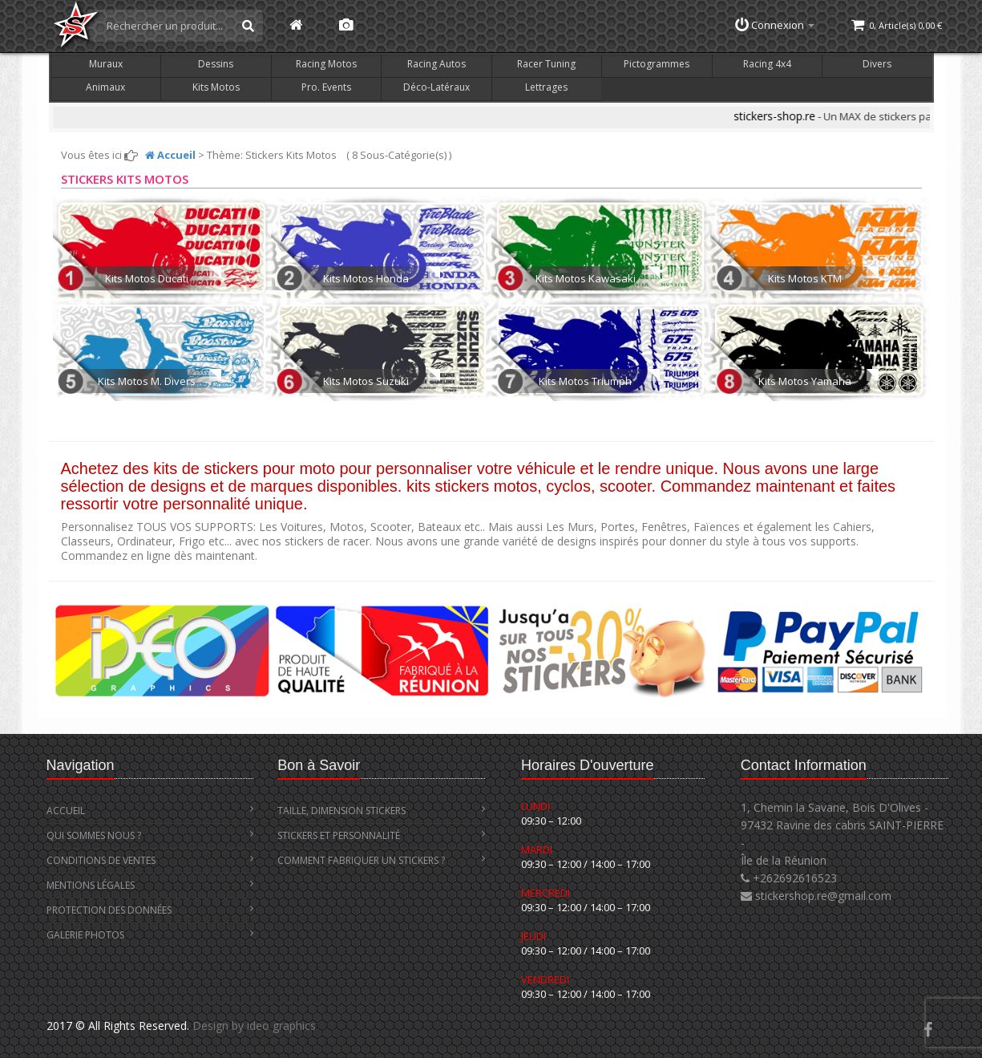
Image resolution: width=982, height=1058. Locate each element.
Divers (877, 64)
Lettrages (546, 87)
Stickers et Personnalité (381, 835)
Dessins (215, 64)
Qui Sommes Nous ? (150, 835)
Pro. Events (326, 87)
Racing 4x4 (767, 64)
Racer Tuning (546, 64)
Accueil (150, 810)
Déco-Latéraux (436, 87)
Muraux (106, 64)
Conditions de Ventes (150, 860)
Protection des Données (150, 910)
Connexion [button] (774, 25)
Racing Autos (436, 64)
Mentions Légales (150, 885)
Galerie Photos (150, 935)
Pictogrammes (656, 64)
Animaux (105, 87)
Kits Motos (216, 87)
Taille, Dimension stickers (381, 810)
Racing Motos (326, 64)
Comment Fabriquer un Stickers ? (381, 860)
